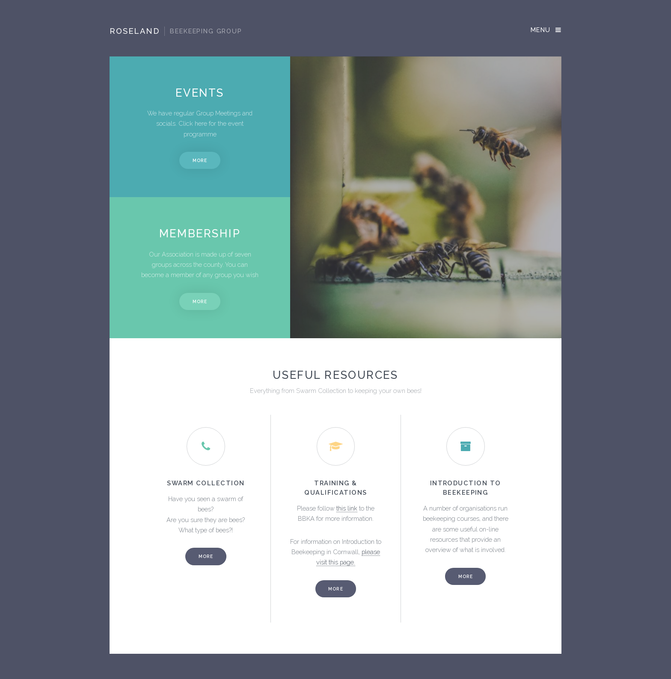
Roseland (176, 31)
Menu (541, 29)
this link (346, 508)
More (200, 160)
